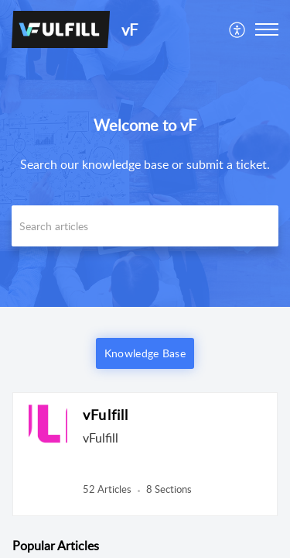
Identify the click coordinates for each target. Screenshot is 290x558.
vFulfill (106, 414)
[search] (145, 225)
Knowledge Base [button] (145, 353)
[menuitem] (237, 29)
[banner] (145, 153)
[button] (237, 29)
